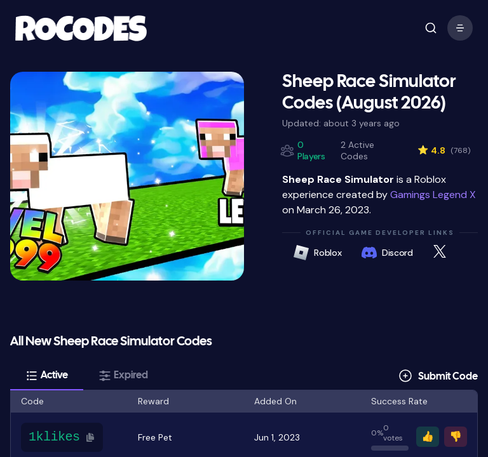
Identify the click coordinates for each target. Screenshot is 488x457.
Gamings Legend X (433, 194)
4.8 (443, 150)
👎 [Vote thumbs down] (455, 436)
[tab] (46, 376)
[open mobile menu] (430, 28)
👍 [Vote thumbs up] (427, 436)
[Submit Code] (438, 375)
